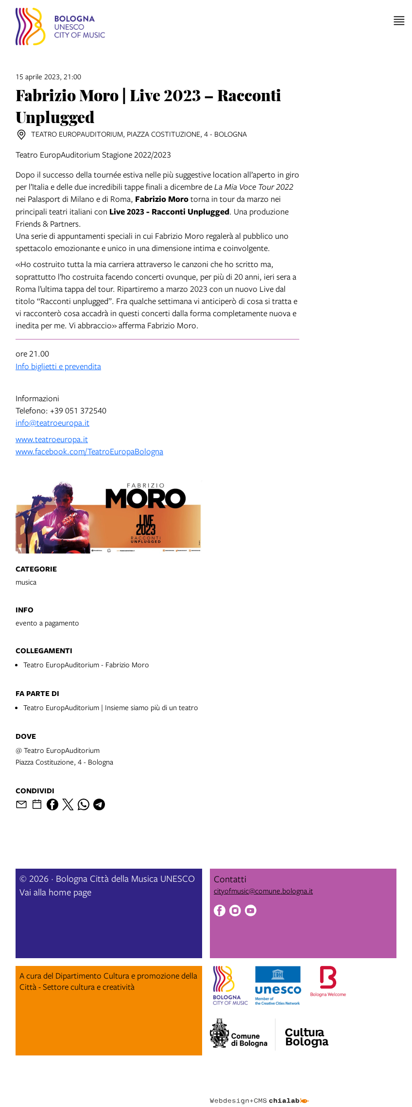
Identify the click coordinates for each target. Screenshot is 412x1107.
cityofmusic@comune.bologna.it (263, 890)
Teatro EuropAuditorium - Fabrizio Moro (86, 664)
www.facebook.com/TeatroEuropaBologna (89, 451)
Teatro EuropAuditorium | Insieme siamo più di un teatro (110, 707)
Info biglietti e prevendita (58, 366)
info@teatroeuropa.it (52, 422)
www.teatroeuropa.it (52, 439)
